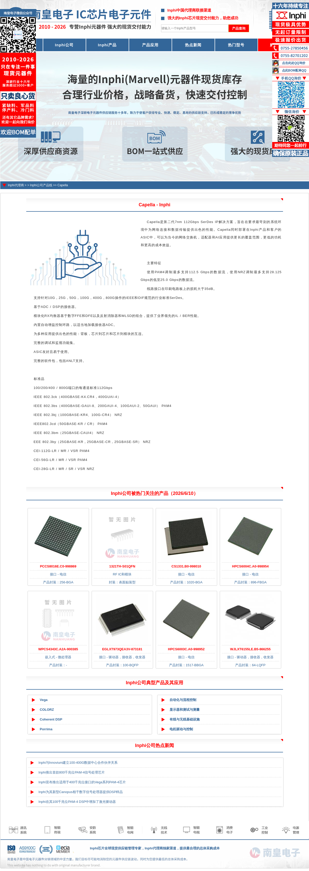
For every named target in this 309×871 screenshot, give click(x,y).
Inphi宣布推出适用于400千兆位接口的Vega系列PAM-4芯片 (82, 782)
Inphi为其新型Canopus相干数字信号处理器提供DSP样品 (81, 792)
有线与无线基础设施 (185, 719)
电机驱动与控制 (181, 729)
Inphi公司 (64, 45)
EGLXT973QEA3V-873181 (122, 649)
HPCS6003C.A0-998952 (186, 649)
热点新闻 (193, 45)
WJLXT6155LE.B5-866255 (250, 649)
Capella (62, 185)
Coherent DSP (51, 719)
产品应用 (150, 45)
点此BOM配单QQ (294, 70)
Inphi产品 (107, 45)
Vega (44, 700)
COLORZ (47, 710)
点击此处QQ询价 (293, 63)
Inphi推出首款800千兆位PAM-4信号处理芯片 (72, 772)
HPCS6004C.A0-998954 (250, 566)
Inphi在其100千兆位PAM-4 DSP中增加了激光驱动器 (77, 802)
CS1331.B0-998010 (186, 566)
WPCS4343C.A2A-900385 (58, 649)
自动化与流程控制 (183, 700)
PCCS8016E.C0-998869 (58, 566)
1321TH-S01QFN (122, 566)
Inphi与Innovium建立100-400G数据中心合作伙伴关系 (78, 763)
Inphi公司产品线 (41, 185)
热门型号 (236, 45)
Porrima (46, 729)
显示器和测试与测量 (185, 710)
